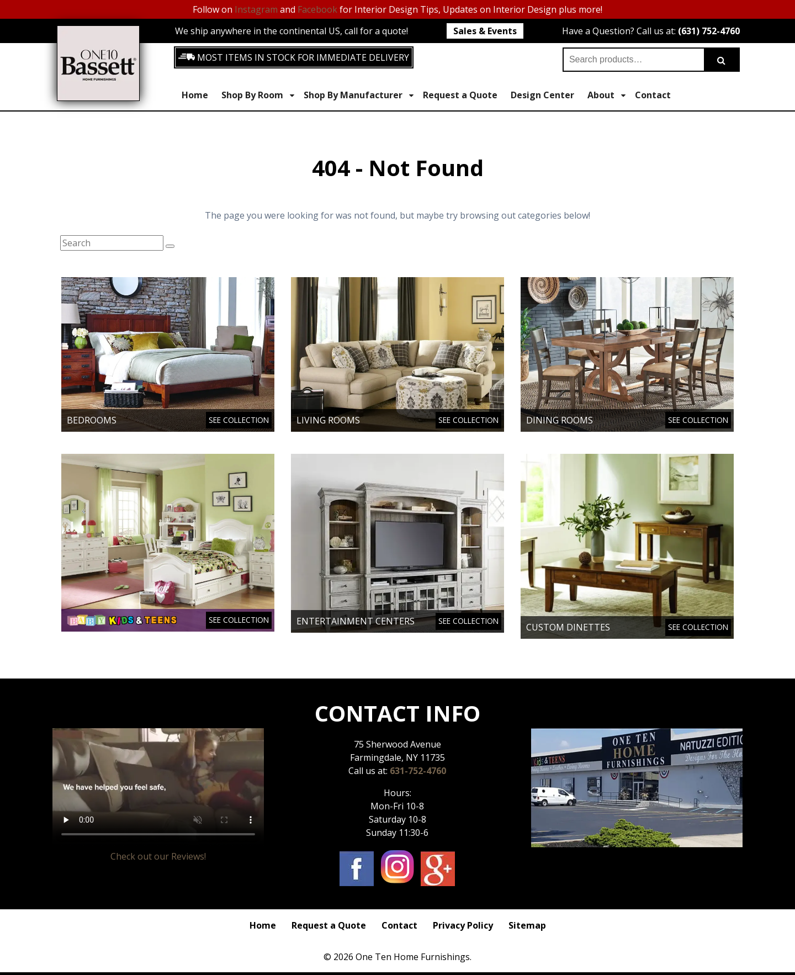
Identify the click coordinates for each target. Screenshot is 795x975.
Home (195, 95)
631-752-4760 (418, 771)
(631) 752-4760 (709, 31)
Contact (653, 95)
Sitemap (527, 925)
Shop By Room (257, 95)
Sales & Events (485, 31)
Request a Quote (460, 95)
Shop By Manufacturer (359, 95)
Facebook (317, 9)
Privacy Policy (463, 925)
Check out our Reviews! (158, 856)
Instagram (256, 9)
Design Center (542, 95)
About (606, 95)
